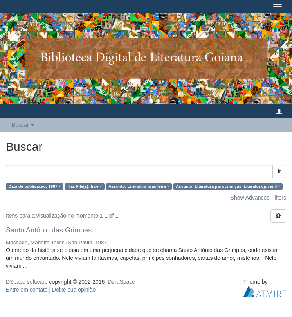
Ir (279, 171)
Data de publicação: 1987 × (34, 186)
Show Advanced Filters (258, 198)
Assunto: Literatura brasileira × (138, 186)
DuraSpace (121, 282)
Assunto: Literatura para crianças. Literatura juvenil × (228, 186)
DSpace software (27, 282)
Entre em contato (27, 289)
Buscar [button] (23, 125)
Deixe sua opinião (74, 289)
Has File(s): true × (84, 186)
